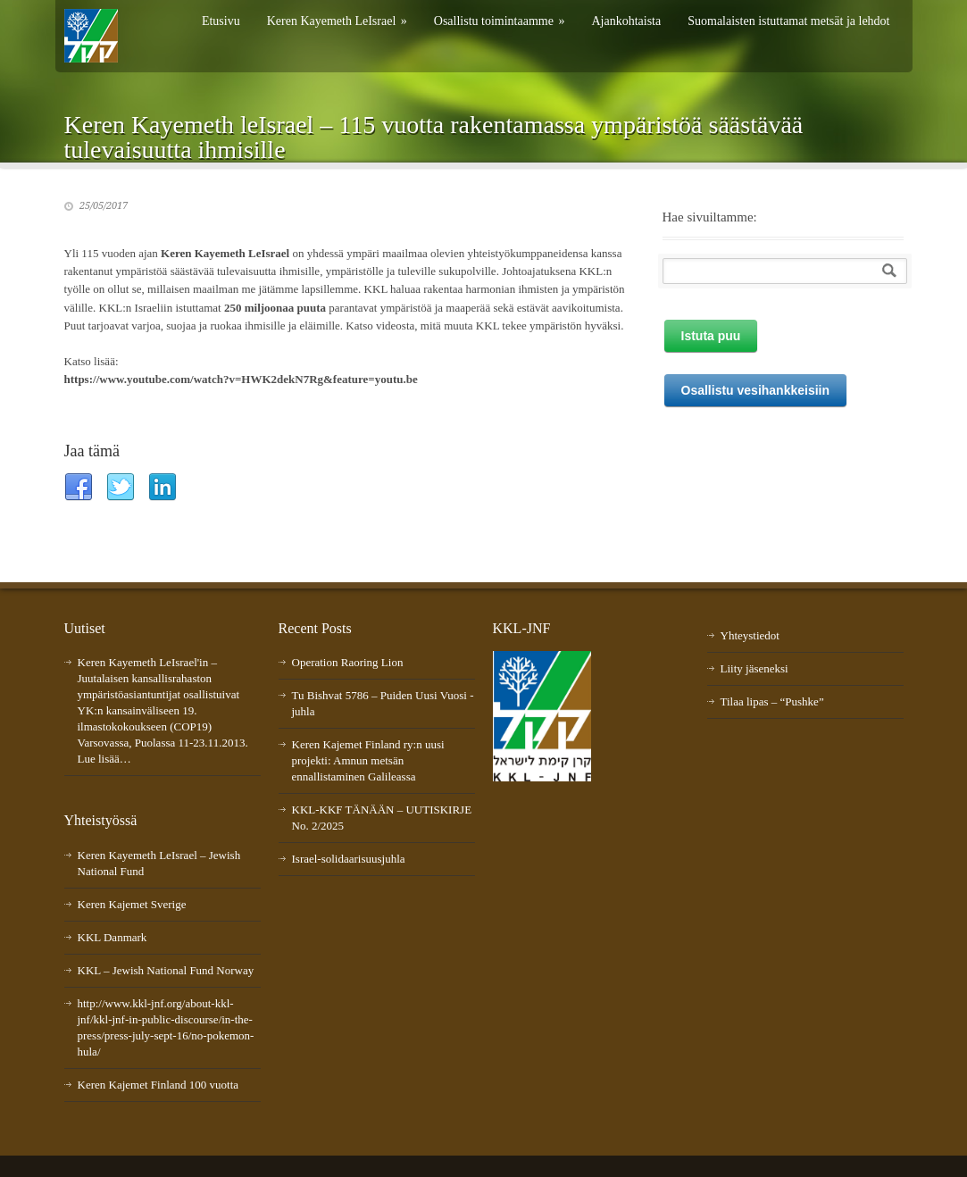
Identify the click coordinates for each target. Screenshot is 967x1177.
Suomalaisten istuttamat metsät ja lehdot (788, 21)
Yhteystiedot (750, 635)
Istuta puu (711, 336)
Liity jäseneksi (754, 668)
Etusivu (221, 21)
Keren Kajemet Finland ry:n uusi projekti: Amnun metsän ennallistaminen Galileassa (368, 760)
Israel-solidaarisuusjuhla (348, 858)
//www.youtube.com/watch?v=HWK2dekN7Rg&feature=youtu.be (255, 379)
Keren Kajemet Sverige (132, 904)
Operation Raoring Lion (348, 662)
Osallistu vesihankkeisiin (755, 390)
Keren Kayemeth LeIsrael (337, 21)
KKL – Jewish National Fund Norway (166, 970)
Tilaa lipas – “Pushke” (772, 701)
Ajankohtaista (626, 21)
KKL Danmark (112, 937)
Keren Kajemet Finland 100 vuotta (158, 1084)
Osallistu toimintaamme (499, 21)
